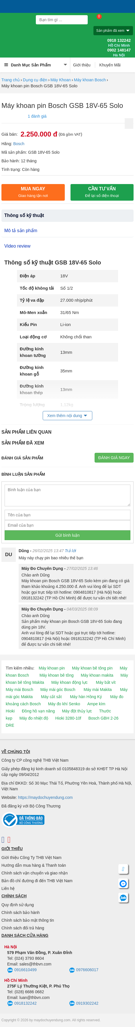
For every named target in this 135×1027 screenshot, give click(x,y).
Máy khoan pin (52, 668)
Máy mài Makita (98, 689)
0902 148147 (119, 53)
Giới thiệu (82, 65)
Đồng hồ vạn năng (38, 711)
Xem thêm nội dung (64, 415)
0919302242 (84, 1003)
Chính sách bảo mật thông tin (27, 920)
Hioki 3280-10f (68, 718)
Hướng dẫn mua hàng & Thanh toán (33, 865)
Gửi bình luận (67, 535)
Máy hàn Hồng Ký (86, 696)
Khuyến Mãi (110, 65)
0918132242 (22, 1003)
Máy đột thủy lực (77, 711)
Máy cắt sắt (51, 696)
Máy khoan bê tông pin (92, 668)
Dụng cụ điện (35, 80)
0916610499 (22, 970)
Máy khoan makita (97, 675)
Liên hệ (8, 888)
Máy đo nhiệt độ (33, 718)
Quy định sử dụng (17, 904)
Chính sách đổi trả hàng (22, 928)
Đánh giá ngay (114, 457)
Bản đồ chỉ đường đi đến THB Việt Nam (37, 880)
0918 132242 (119, 43)
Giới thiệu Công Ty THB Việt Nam (31, 857)
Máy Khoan (60, 80)
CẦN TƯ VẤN (102, 192)
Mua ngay (33, 192)
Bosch (18, 143)
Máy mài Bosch (19, 689)
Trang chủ (10, 80)
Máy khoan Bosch (90, 80)
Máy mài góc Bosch (57, 689)
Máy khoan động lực (69, 682)
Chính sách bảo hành (20, 912)
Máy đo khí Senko (64, 704)
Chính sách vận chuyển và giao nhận (34, 873)
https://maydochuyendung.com (45, 797)
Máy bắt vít (106, 682)
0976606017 (84, 970)
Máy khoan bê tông (57, 675)
